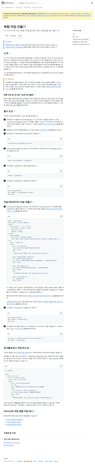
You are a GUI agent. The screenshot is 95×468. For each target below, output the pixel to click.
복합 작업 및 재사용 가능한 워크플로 (20, 95)
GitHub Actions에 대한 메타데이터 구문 (41, 296)
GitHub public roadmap (13, 47)
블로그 (56, 461)
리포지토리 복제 (45, 130)
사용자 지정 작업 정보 (17, 329)
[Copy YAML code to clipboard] (61, 216)
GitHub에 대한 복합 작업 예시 (19, 411)
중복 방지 (13, 105)
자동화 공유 (18, 7)
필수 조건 (9, 111)
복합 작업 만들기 (37, 7)
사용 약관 (19, 461)
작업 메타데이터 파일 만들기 (19, 201)
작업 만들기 (27, 7)
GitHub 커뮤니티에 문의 (11, 443)
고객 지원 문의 (9, 445)
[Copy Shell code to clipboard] (61, 139)
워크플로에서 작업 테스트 (17, 347)
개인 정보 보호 (28, 461)
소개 (7, 53)
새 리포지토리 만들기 (50, 124)
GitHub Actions (8, 7)
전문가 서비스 (49, 461)
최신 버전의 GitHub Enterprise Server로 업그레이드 (39, 15)
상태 (35, 461)
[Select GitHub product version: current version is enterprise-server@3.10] (29, 3)
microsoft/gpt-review (14, 422)
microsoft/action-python (15, 419)
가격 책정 (40, 461)
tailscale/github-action (14, 425)
